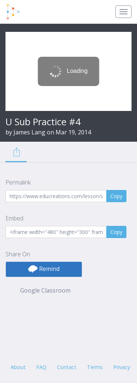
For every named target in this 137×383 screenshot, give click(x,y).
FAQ (41, 367)
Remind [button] (44, 269)
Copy (116, 196)
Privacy (121, 367)
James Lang (29, 132)
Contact (66, 367)
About (18, 367)
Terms (95, 367)
